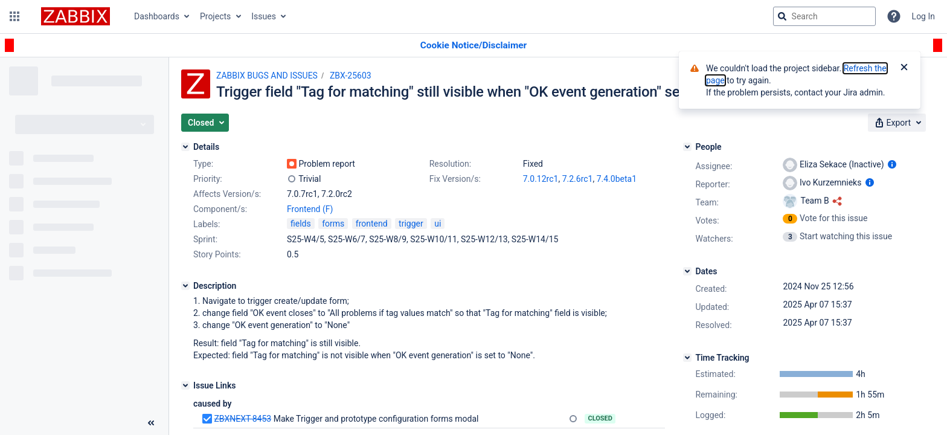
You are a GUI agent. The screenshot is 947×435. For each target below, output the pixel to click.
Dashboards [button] (156, 16)
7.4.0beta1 (617, 179)
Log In (923, 16)
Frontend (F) (310, 209)
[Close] (904, 68)
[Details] (185, 147)
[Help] (894, 16)
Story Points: (217, 254)
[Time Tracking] (687, 357)
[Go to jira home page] (75, 16)
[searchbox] (824, 16)
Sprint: (205, 239)
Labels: (206, 224)
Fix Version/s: (455, 179)
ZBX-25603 (350, 75)
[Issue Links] (185, 385)
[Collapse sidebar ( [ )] (151, 423)
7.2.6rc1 (577, 179)
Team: (706, 202)
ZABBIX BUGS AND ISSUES (267, 75)
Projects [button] (215, 16)
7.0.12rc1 (541, 179)
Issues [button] (263, 16)
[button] (14, 16)
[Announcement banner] (473, 45)
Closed (600, 418)
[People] (687, 147)
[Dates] (687, 271)
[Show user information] (892, 164)
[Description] (185, 286)
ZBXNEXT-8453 (242, 419)
